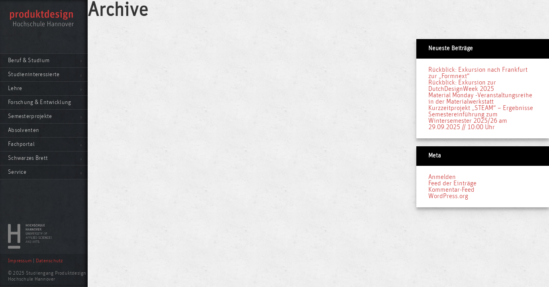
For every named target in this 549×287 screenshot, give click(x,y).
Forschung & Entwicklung (39, 102)
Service (17, 172)
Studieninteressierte (34, 74)
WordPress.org (448, 196)
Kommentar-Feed (451, 190)
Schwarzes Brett (28, 158)
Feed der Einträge (452, 183)
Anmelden (442, 177)
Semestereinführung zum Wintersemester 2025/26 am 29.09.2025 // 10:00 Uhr (467, 120)
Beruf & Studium (28, 60)
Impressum (20, 260)
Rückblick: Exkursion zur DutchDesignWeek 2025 (462, 85)
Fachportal (21, 144)
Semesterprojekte (30, 116)
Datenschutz (49, 260)
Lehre (15, 88)
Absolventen (23, 130)
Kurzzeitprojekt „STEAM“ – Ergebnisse (480, 108)
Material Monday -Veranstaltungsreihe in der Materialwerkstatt (480, 98)
